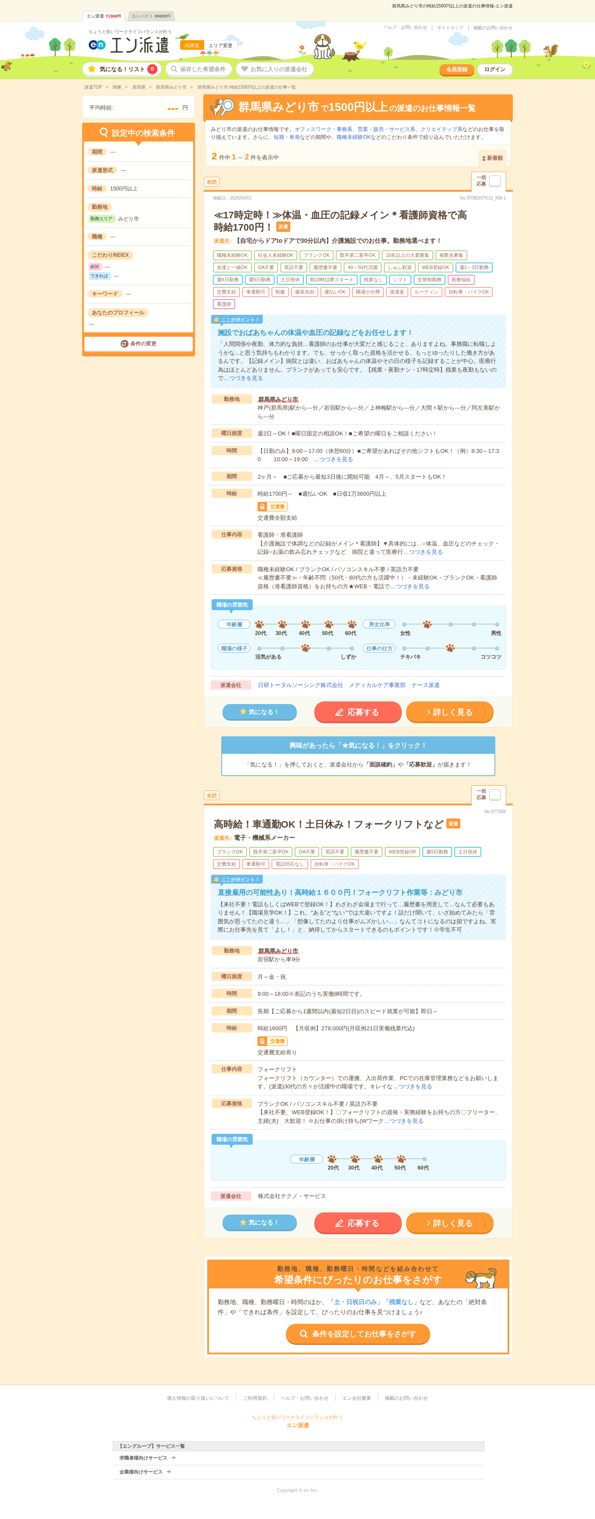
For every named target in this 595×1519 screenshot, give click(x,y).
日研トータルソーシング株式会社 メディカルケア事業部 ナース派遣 (349, 685)
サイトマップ (450, 28)
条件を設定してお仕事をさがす (364, 1334)
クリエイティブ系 (442, 129)
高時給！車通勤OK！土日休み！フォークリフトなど (329, 824)
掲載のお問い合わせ (493, 28)
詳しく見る (453, 712)
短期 (279, 137)
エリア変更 (221, 45)
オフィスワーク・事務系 (323, 129)
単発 (294, 137)
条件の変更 (143, 344)
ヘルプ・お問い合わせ (405, 27)
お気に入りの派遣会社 (279, 69)
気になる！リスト (128, 69)
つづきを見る (246, 378)
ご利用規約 (255, 1398)
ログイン (494, 69)
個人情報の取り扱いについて (198, 1398)
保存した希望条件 (203, 69)
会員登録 (456, 69)
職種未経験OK (353, 137)
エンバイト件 (151, 16)
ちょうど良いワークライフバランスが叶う (130, 31)
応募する (363, 712)
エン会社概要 (356, 1398)
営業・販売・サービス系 (386, 129)
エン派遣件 (104, 16)
